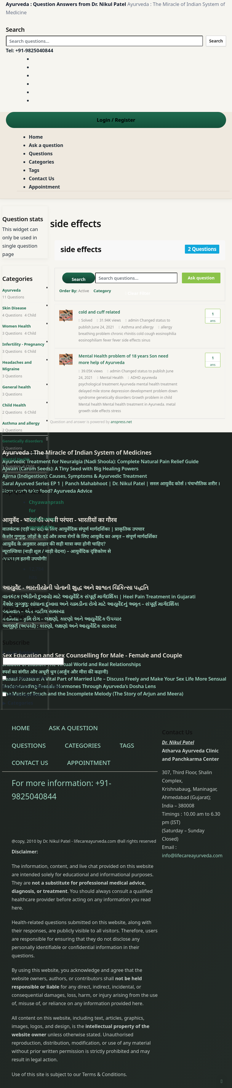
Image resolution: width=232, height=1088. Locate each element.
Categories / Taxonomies (32, 686)
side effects (131, 340)
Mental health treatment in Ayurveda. (134, 404)
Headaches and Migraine (17, 366)
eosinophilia (166, 333)
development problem (148, 390)
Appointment (44, 187)
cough (150, 333)
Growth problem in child (152, 397)
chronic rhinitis (123, 333)
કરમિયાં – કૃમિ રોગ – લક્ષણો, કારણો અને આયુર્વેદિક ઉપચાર (61, 618)
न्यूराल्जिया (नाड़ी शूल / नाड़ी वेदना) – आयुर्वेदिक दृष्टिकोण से (56, 551)
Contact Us (41, 178)
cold (140, 333)
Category (102, 290)
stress (116, 410)
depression (120, 390)
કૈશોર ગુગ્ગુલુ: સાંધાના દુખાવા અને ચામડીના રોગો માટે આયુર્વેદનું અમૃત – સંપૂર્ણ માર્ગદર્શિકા (90, 603)
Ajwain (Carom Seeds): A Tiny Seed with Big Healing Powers (70, 468)
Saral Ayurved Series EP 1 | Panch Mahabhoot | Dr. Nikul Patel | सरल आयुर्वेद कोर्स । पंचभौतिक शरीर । (111, 483)
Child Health (14, 405)
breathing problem (94, 333)
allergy (166, 327)
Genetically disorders (22, 441)
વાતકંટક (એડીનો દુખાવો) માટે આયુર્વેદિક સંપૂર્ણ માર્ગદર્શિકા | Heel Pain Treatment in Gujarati (99, 596)
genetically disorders (113, 397)
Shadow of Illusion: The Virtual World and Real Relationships (71, 664)
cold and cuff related (99, 312)
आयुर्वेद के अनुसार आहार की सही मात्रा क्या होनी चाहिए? (53, 543)
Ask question (201, 278)
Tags (34, 170)
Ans (212, 316)
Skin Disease (14, 308)
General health (16, 387)
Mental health (90, 404)
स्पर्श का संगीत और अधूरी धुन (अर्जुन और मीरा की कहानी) (55, 671)
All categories (21, 694)
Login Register (116, 119)
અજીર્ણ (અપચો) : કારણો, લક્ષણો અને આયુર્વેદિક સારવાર (59, 625)
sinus (146, 340)
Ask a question (46, 145)
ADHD (136, 377)
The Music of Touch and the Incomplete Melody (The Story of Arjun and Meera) (92, 693)
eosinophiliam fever (95, 340)
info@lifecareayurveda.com (192, 855)
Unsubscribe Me (24, 677)
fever (116, 340)
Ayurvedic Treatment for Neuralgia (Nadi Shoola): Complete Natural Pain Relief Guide (100, 461)
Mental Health (112, 377)
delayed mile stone (94, 390)
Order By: (74, 290)
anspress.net (121, 421)
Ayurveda (11, 290)
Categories (41, 162)
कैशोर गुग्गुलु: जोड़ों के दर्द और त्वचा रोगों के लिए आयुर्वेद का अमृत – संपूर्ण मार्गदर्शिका (79, 536)
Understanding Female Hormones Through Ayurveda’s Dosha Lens (79, 686)
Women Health (16, 326)
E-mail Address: (20, 652)
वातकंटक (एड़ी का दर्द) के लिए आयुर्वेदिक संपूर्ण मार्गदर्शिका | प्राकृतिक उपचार (73, 528)
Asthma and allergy (137, 327)
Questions (40, 153)
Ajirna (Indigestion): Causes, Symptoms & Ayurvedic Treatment (74, 475)
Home (36, 137)
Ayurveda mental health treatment (148, 384)
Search (216, 41)
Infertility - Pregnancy (23, 344)
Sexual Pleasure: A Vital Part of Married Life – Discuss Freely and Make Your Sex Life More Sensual (114, 678)
